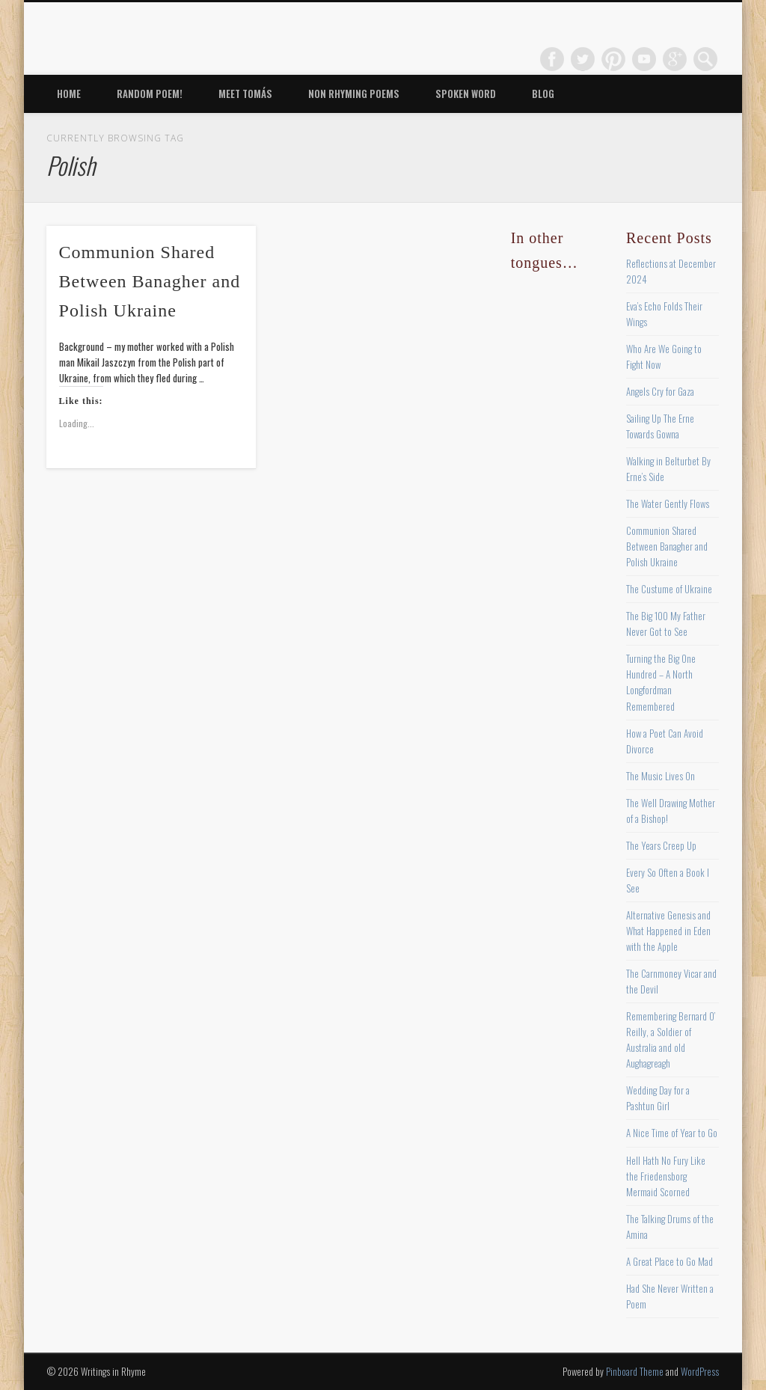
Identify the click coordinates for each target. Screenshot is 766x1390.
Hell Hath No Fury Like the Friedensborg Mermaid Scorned (665, 1176)
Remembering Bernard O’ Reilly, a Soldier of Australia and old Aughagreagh (670, 1039)
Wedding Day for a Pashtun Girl (658, 1098)
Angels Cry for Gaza (660, 391)
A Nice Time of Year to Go (671, 1132)
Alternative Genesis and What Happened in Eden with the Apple (668, 930)
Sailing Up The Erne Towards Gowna (660, 426)
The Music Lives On (660, 775)
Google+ (675, 59)
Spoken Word (465, 93)
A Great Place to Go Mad (669, 1261)
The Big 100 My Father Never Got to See (665, 623)
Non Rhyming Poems (353, 93)
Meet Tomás (245, 93)
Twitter (583, 59)
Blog (543, 93)
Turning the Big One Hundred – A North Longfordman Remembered (661, 682)
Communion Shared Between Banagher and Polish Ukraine (150, 281)
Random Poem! (150, 93)
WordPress (700, 1371)
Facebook (552, 59)
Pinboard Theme (635, 1371)
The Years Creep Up (661, 845)
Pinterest (613, 59)
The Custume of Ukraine (669, 588)
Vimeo (644, 59)
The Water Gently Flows (667, 503)
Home (69, 93)
